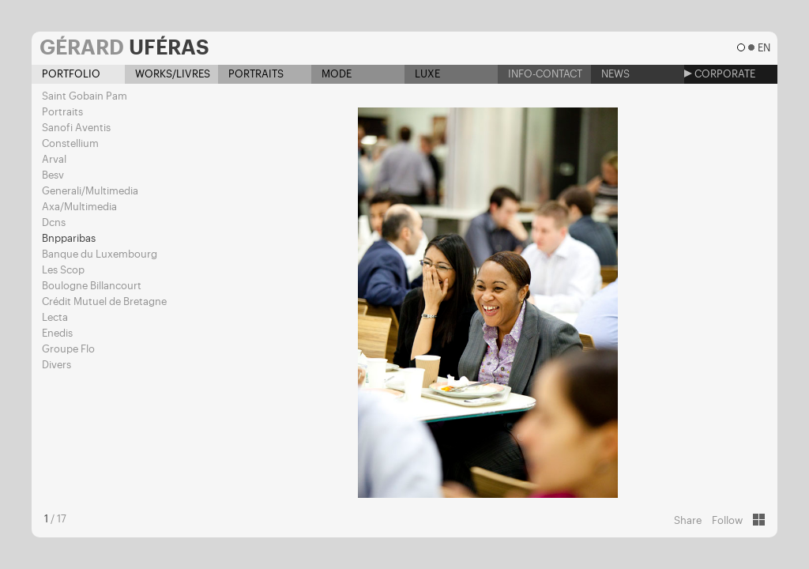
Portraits (251, 74)
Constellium (70, 143)
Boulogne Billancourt (91, 286)
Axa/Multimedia (79, 207)
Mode (331, 74)
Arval (54, 159)
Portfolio (66, 74)
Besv (53, 175)
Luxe (422, 74)
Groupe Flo (68, 349)
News (610, 74)
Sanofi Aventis (76, 127)
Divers (56, 365)
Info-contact (540, 74)
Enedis (57, 333)
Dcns (54, 222)
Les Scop (63, 270)
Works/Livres (167, 74)
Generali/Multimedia (90, 191)
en (763, 48)
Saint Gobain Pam (84, 96)
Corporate (719, 74)
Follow (727, 520)
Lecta (55, 317)
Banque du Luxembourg (99, 254)
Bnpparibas (69, 238)
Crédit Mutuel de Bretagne (104, 301)
